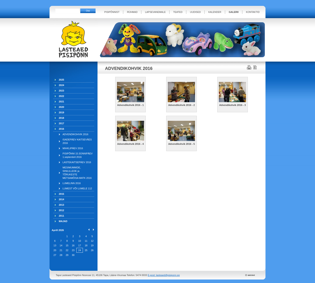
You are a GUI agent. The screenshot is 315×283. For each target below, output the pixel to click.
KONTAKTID (253, 12)
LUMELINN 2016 (72, 183)
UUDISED (195, 12)
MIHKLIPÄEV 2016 (73, 148)
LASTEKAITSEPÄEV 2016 (77, 162)
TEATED (178, 12)
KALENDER (214, 12)
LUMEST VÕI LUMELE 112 (77, 188)
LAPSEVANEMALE (155, 12)
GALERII (234, 12)
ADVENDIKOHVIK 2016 (75, 134)
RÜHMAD (132, 12)
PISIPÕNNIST (112, 12)
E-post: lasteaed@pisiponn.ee (164, 275)
